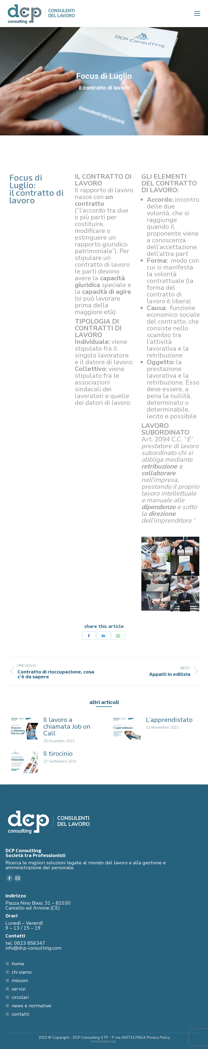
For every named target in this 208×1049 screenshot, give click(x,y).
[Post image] (23, 728)
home (18, 963)
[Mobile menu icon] (197, 13)
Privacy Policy (158, 1037)
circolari (20, 997)
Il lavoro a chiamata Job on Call (66, 726)
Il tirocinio (58, 753)
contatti (20, 1014)
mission (20, 980)
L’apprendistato (169, 719)
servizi (18, 988)
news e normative (31, 1005)
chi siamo (22, 972)
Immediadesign (104, 1041)
